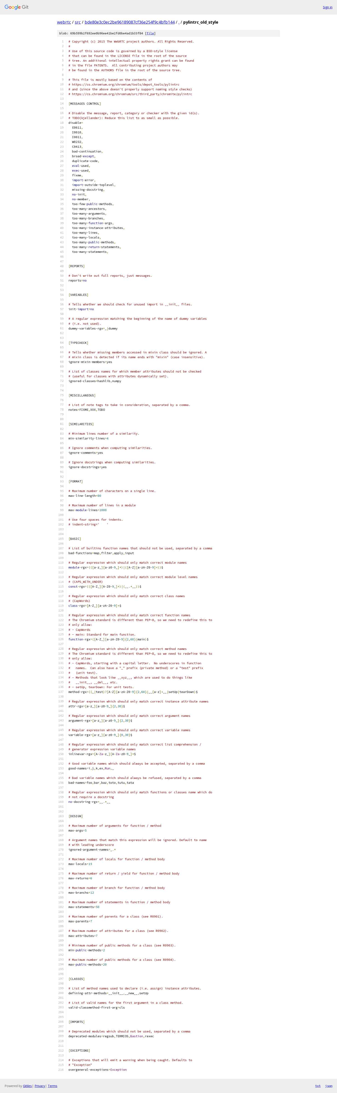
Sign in (327, 7)
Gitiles (27, 1086)
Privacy (40, 1086)
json (328, 1086)
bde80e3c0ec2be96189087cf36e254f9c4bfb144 (130, 22)
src (78, 22)
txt (318, 1086)
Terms (52, 1086)
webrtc (64, 22)
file (150, 33)
